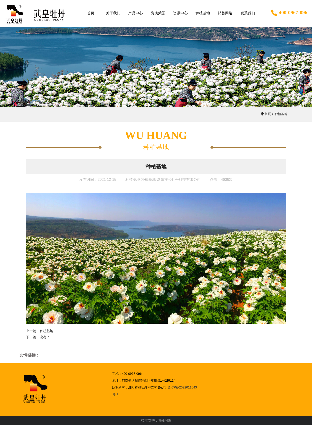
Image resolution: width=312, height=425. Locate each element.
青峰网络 (164, 420)
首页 (268, 114)
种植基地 (281, 114)
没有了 (45, 337)
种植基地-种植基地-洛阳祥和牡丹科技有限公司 (163, 179)
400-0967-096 (288, 13)
